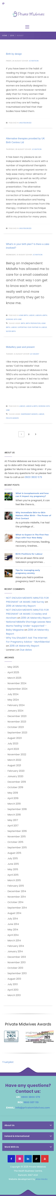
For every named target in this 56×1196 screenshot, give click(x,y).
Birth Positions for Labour (29, 554)
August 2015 (14, 853)
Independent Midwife (29, 414)
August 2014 (14, 913)
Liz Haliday (34, 354)
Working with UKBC (14, 319)
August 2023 (14, 738)
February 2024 (16, 705)
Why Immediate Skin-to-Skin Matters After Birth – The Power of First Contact (33, 515)
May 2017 (12, 820)
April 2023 (13, 749)
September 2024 (17, 689)
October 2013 (15, 968)
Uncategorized (25, 123)
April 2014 (13, 935)
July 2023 (12, 743)
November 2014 (16, 896)
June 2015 (13, 864)
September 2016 (17, 831)
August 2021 (14, 765)
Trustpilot (8, 1062)
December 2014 (16, 891)
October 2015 (15, 842)
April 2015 (13, 875)
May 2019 (12, 792)
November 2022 (16, 754)
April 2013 (12, 989)
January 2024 (15, 710)
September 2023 (17, 732)
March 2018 (14, 814)
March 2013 (14, 995)
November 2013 (16, 962)
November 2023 (16, 721)
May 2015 (12, 869)
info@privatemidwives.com (32, 1107)
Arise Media (41, 1179)
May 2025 (13, 667)
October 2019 (15, 787)
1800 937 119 (31, 1102)
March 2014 (14, 940)
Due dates (26, 649)
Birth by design (14, 54)
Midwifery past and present (20, 347)
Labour (31, 315)
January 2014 (15, 951)
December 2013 (16, 957)
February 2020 (15, 771)
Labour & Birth (41, 315)
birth (23, 323)
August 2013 (14, 979)
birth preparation (33, 323)
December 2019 (16, 782)
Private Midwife (12, 418)
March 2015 (14, 880)
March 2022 (14, 760)
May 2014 (12, 929)
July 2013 (12, 984)
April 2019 (12, 798)
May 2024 (13, 699)
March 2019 (14, 803)
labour (14, 327)
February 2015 (15, 885)
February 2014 (15, 946)
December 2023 (16, 716)
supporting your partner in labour (32, 327)
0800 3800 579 (33, 477)
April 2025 (13, 672)
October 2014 (15, 902)
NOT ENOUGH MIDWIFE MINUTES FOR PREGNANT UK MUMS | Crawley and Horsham (27, 614)
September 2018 (17, 809)
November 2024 (16, 683)
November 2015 (16, 836)
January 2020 (15, 776)
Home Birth (23, 315)
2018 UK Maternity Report (21, 606)
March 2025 (14, 678)
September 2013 (17, 973)
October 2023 (15, 727)
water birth (11, 331)
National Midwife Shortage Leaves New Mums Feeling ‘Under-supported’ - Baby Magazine (28, 625)
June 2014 (13, 924)
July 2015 (12, 858)
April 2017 (13, 825)
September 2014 (17, 907)
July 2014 (12, 918)
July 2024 (13, 694)
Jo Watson (34, 61)
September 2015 (17, 847)
